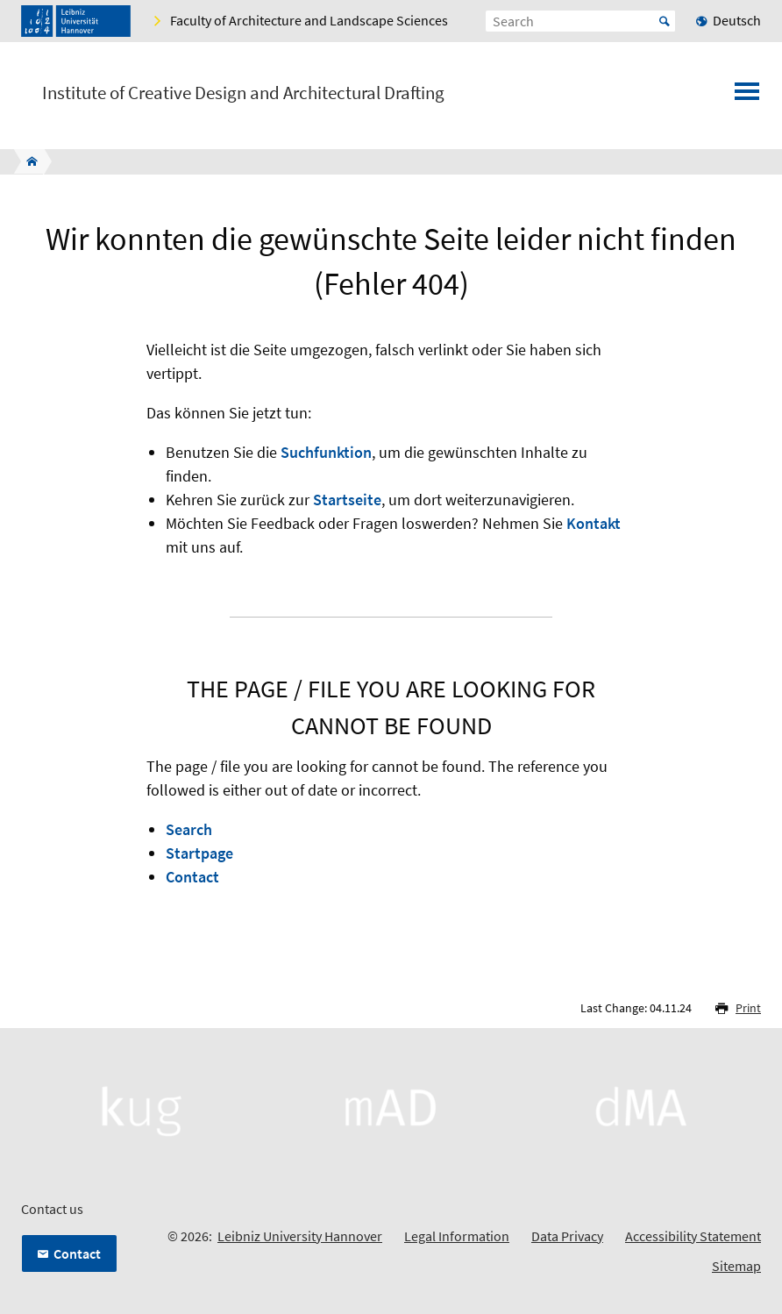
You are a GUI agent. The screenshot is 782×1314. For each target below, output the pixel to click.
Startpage (199, 853)
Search (189, 829)
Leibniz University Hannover (299, 1236)
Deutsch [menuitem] (737, 20)
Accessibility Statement (693, 1236)
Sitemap (736, 1266)
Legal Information (456, 1236)
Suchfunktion (326, 452)
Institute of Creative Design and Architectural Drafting (243, 93)
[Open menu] (747, 96)
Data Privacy (567, 1236)
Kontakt (593, 523)
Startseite (347, 499)
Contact (192, 877)
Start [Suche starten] (664, 21)
